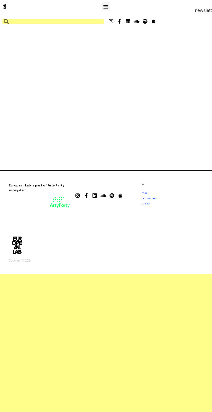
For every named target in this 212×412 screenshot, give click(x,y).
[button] (106, 6)
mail (144, 193)
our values (149, 198)
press (146, 203)
